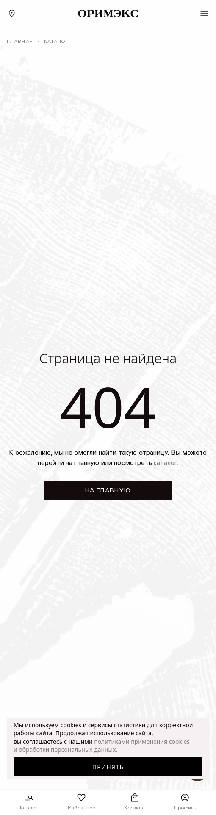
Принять (108, 767)
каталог (165, 462)
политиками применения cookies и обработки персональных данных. (102, 745)
